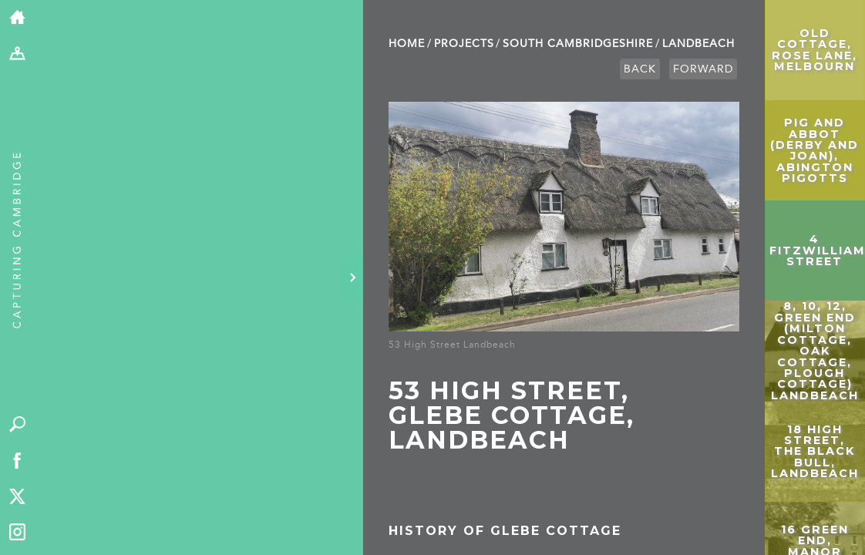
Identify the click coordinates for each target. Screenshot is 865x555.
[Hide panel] (352, 277)
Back (640, 69)
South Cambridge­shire (578, 43)
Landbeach (698, 43)
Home (407, 43)
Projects (464, 43)
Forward (703, 69)
